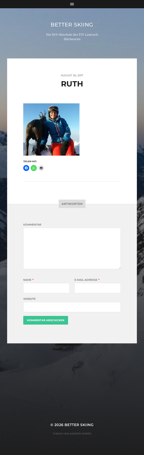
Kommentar (32, 224)
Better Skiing (72, 24)
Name (28, 280)
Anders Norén (80, 433)
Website (29, 299)
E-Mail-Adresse (87, 280)
